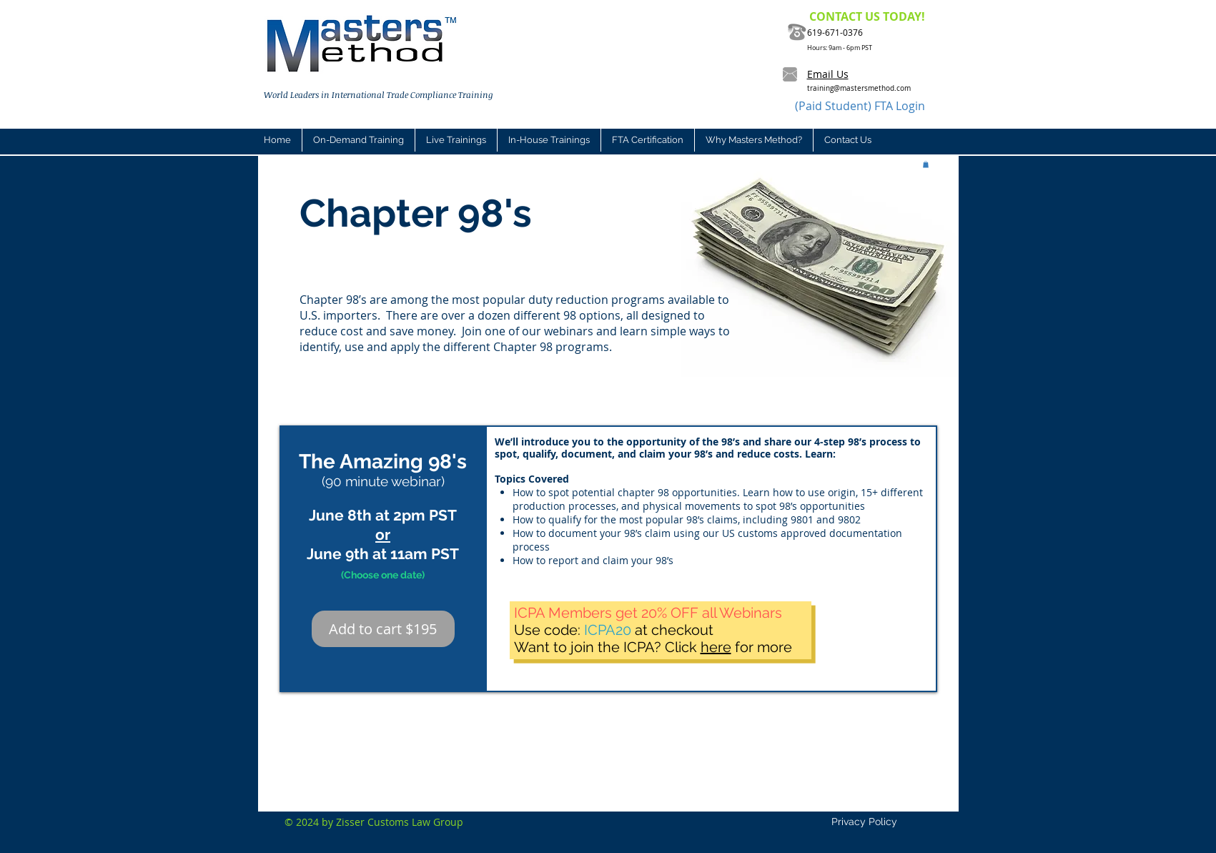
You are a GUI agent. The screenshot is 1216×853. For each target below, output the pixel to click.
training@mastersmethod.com (859, 88)
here (716, 647)
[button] (456, 140)
